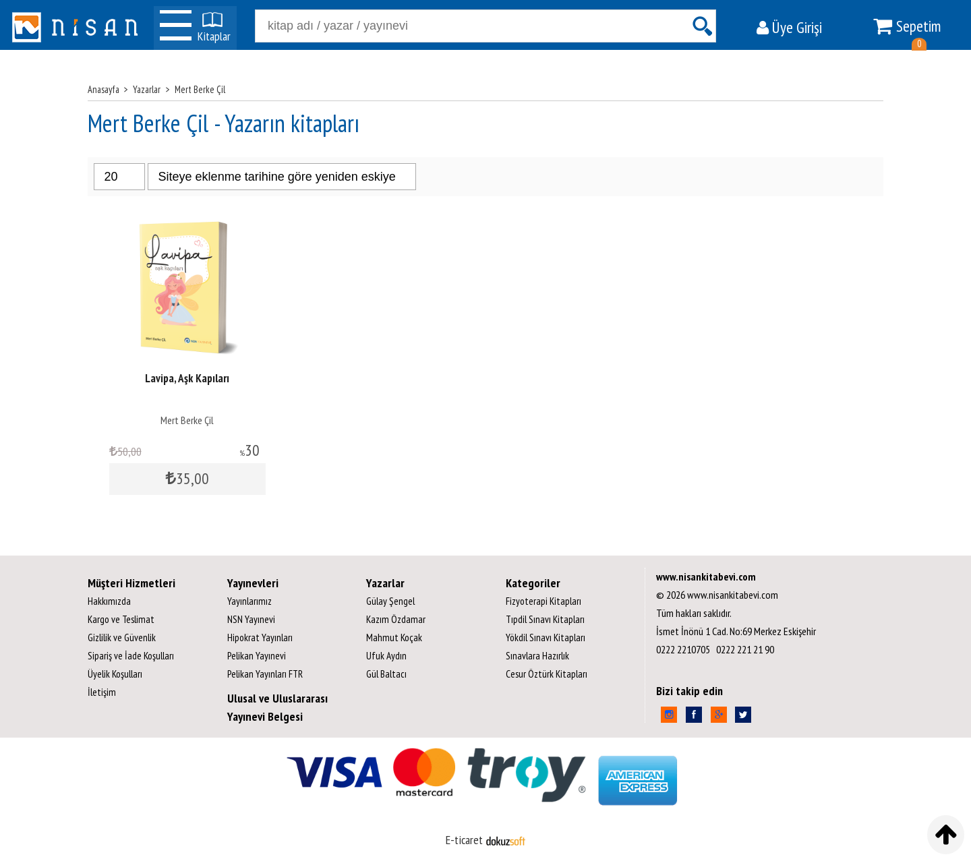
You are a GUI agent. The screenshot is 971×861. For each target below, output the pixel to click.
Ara (701, 26)
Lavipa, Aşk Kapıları (187, 378)
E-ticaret (464, 840)
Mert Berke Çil (187, 420)
